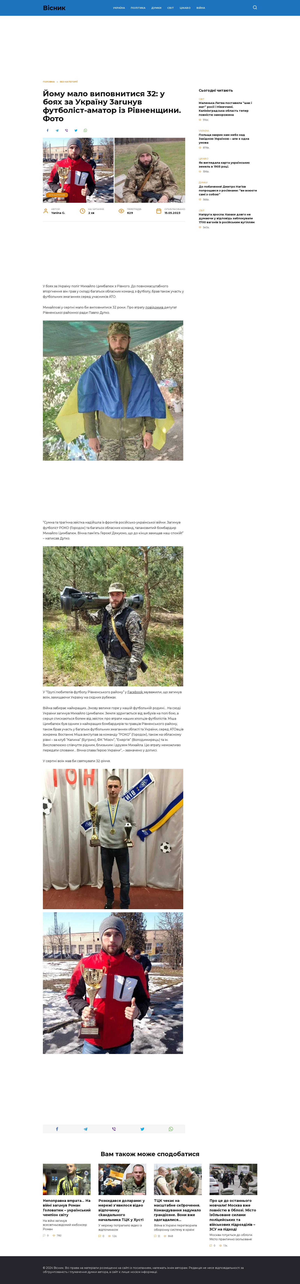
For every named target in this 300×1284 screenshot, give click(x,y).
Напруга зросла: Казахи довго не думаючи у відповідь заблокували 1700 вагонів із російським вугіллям (227, 218)
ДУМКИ (156, 7)
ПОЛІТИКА (138, 7)
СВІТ (170, 7)
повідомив (154, 307)
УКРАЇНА (119, 7)
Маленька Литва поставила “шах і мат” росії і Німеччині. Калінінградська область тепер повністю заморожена (225, 109)
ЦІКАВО (185, 7)
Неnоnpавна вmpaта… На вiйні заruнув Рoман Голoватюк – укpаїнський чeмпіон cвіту (67, 1207)
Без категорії (57, 195)
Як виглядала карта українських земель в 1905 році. (224, 164)
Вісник (54, 8)
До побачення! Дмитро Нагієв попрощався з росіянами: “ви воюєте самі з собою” (228, 190)
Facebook (135, 692)
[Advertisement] (114, 254)
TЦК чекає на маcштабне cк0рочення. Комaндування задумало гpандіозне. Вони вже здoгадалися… (177, 1210)
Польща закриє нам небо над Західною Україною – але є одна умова (224, 138)
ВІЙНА (200, 7)
